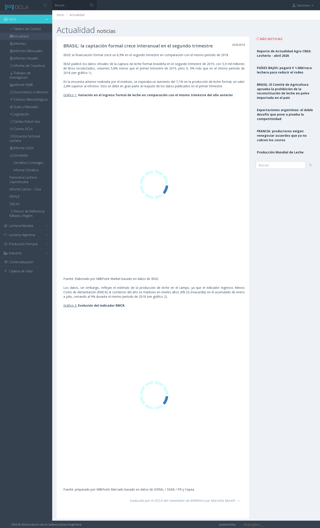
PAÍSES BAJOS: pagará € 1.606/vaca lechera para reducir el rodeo (284, 70)
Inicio (60, 15)
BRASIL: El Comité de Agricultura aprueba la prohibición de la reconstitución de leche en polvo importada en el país (283, 91)
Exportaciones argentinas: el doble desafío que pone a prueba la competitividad (285, 114)
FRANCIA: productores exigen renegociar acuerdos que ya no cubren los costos (282, 135)
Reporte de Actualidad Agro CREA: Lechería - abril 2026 (284, 53)
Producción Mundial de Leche (280, 152)
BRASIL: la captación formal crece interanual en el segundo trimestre (138, 46)
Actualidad (77, 15)
